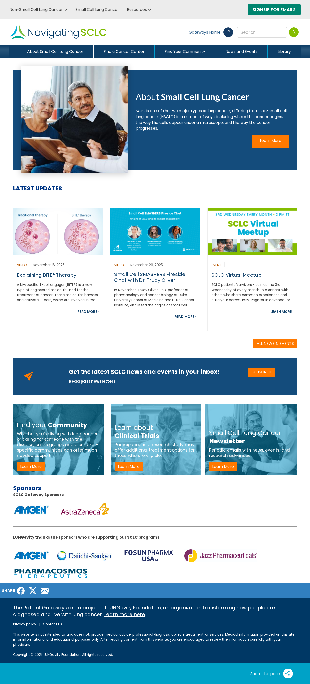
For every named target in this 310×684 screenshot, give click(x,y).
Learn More (270, 140)
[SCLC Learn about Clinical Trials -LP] (156, 439)
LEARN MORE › (281, 311)
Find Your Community (185, 51)
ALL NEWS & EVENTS (275, 343)
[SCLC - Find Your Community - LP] (58, 439)
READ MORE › (88, 311)
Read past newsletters (92, 381)
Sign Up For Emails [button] (274, 10)
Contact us (52, 624)
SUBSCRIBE (263, 372)
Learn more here (124, 614)
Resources (137, 9)
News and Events (241, 51)
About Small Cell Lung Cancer (55, 51)
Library (284, 51)
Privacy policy (24, 624)
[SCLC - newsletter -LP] (251, 439)
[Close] (13, 51)
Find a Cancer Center (124, 51)
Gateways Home (211, 32)
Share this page (271, 673)
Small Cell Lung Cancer (97, 9)
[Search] (294, 32)
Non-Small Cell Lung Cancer (36, 9)
